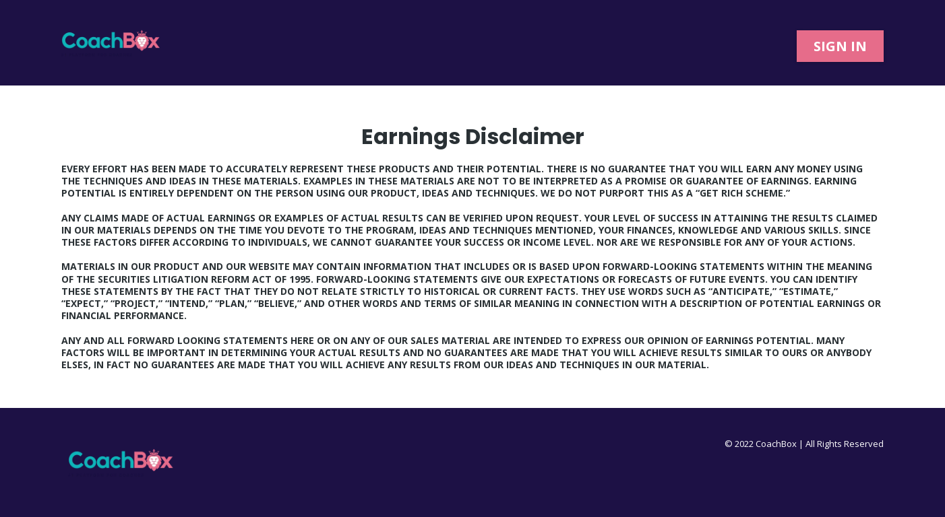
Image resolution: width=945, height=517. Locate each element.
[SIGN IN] (840, 46)
